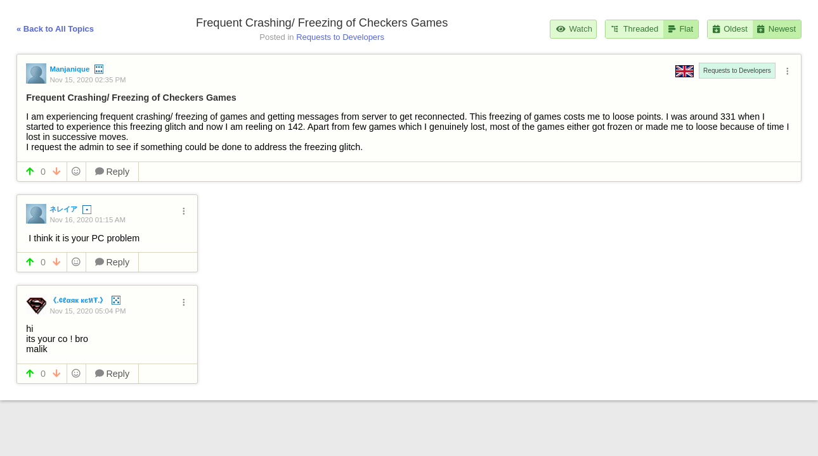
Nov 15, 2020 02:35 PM (87, 80)
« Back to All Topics (55, 29)
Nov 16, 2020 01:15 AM (87, 220)
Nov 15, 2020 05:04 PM (87, 311)
